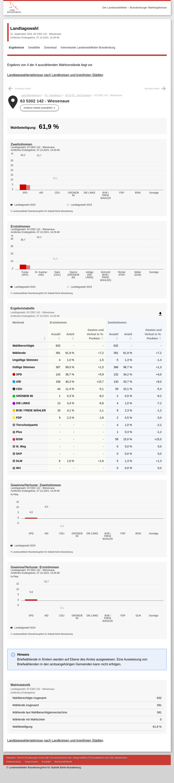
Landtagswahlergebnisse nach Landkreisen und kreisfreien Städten (55, 75)
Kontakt (46, 761)
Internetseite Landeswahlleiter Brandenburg (88, 47)
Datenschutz (13, 761)
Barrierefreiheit (63, 761)
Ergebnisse (16, 47)
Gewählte (34, 47)
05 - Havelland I (53, 95)
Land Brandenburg (31, 95)
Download (50, 47)
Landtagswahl (24, 28)
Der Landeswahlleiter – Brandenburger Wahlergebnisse (134, 7)
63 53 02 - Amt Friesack (78, 95)
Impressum (31, 761)
